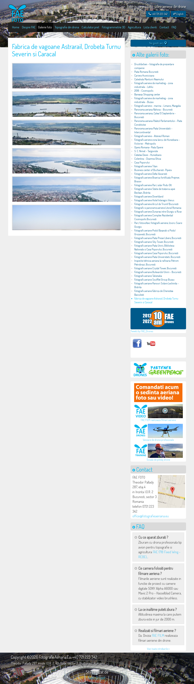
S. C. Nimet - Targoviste (146, 151)
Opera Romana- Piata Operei (148, 147)
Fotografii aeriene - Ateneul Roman (152, 136)
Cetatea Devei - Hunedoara (147, 154)
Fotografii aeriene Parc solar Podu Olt (153, 185)
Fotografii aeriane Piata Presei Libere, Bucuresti (157, 238)
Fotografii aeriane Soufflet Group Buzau (154, 279)
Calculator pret (90, 27)
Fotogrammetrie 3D (113, 27)
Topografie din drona (67, 27)
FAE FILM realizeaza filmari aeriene (158, 420)
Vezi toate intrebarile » (158, 648)
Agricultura (134, 27)
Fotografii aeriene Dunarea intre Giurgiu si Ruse (157, 211)
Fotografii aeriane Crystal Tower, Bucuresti (155, 268)
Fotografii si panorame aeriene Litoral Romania (157, 207)
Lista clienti (150, 27)
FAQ (174, 27)
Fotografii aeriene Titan (145, 166)
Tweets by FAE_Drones (142, 331)
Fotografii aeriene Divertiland (148, 196)
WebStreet (97, 677)
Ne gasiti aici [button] (158, 43)
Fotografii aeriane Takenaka (148, 275)
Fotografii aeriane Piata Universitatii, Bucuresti (157, 256)
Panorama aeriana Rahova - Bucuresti (153, 109)
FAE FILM (158, 635)
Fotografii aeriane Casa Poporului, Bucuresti (156, 253)
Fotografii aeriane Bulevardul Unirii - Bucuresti (157, 272)
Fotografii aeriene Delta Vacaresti (150, 173)
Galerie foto (45, 27)
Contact (164, 27)
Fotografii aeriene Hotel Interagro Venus (154, 200)
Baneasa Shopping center (147, 94)
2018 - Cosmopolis (143, 90)
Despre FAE (28, 27)
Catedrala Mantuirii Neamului (149, 79)
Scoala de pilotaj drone (158, 459)
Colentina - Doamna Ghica (147, 158)
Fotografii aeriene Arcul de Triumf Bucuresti (156, 204)
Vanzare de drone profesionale (158, 439)
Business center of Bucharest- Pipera (153, 170)
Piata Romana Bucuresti (146, 71)
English (178, 13)
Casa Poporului (142, 162)
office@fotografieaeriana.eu (150, 516)
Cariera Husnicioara (144, 75)
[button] (171, 491)
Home (15, 27)
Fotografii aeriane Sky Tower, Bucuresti (154, 241)
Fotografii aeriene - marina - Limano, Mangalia (157, 105)
